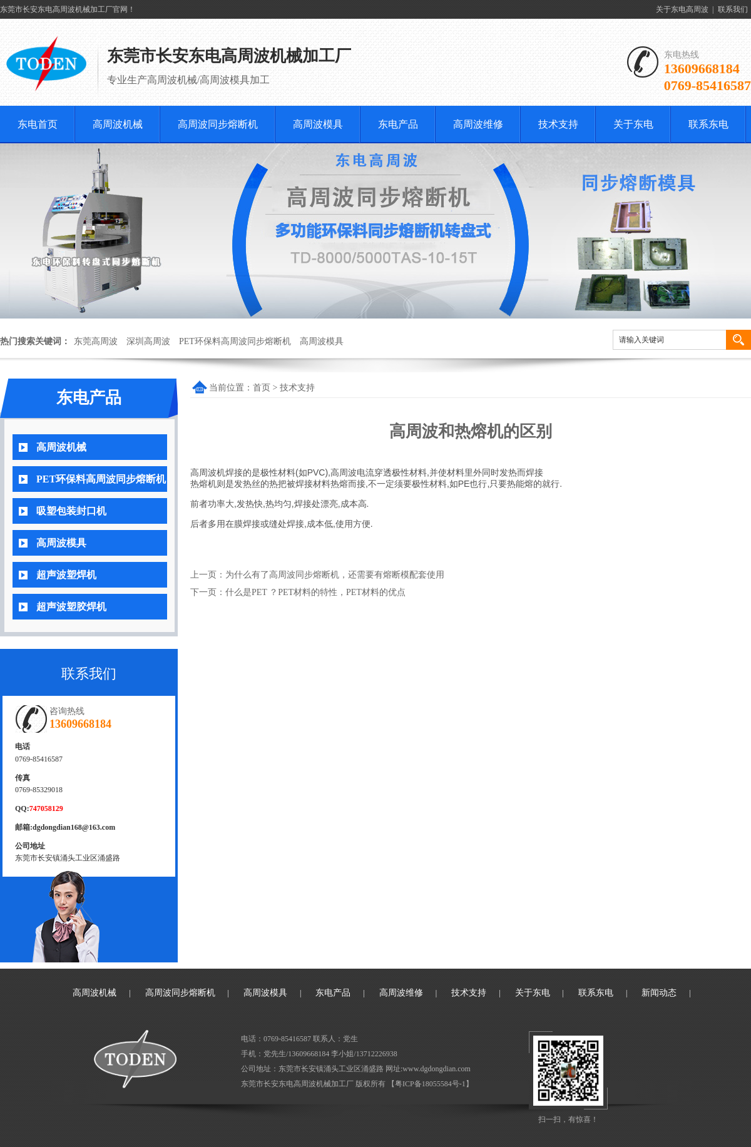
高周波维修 (478, 124)
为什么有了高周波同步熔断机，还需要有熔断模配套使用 (334, 574)
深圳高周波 (148, 341)
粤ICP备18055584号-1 (430, 1083)
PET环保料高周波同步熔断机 (235, 341)
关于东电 (633, 124)
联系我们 (733, 9)
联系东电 (708, 124)
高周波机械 (118, 124)
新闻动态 (659, 992)
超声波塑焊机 (66, 574)
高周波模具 (318, 124)
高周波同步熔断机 (218, 124)
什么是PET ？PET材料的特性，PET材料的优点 (315, 592)
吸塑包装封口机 (71, 511)
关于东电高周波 (682, 9)
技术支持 (558, 124)
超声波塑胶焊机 (71, 606)
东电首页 (38, 124)
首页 (261, 387)
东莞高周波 (96, 341)
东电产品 (398, 124)
